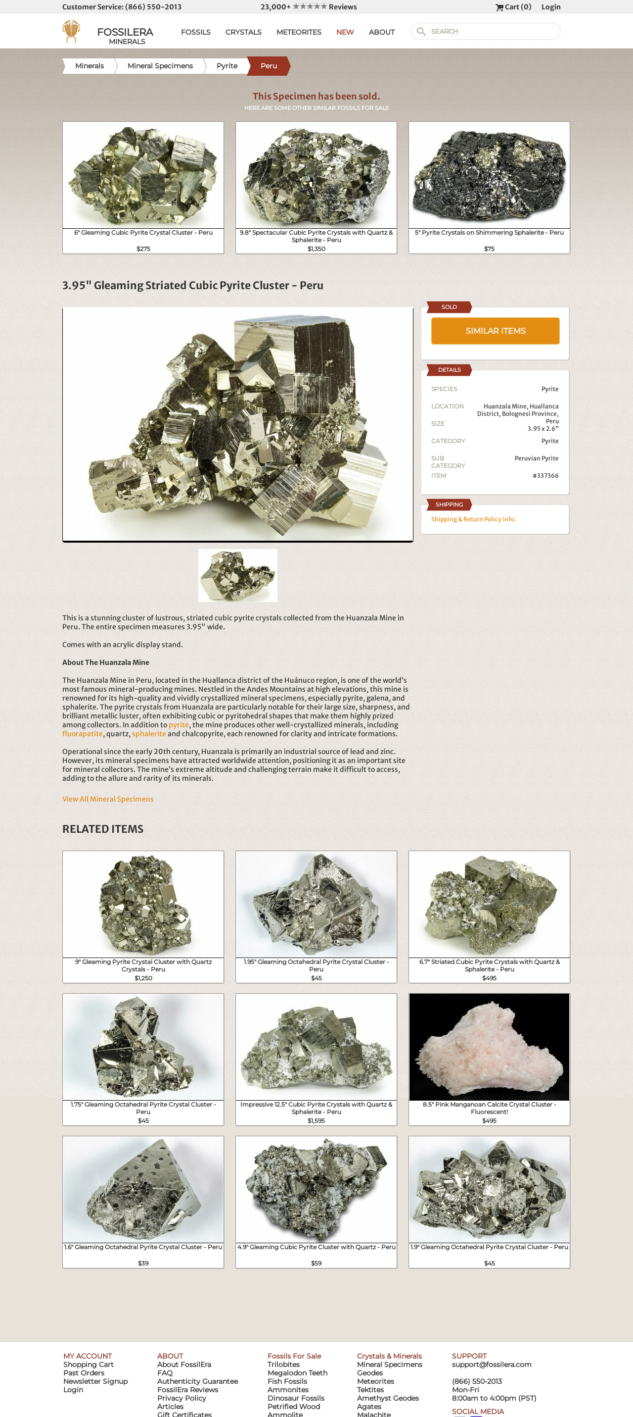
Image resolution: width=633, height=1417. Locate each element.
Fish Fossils (287, 1381)
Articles (170, 1406)
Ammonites (288, 1389)
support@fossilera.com (492, 1364)
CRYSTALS (244, 32)
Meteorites (375, 1381)
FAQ (165, 1372)
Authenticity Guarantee (197, 1381)
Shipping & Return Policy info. (473, 519)
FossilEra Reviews (187, 1389)
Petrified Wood (294, 1406)
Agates (369, 1406)
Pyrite (550, 441)
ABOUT (382, 32)
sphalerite (149, 733)
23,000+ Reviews (309, 6)
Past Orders (83, 1372)
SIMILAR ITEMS (496, 331)
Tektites (370, 1389)
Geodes (370, 1372)
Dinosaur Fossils (296, 1398)
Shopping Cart (88, 1364)
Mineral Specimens (389, 1364)
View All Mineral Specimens (108, 799)
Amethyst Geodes (388, 1398)
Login (551, 6)
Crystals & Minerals (389, 1356)
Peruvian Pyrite (537, 458)
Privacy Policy (181, 1398)
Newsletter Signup (95, 1381)
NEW (345, 32)
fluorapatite (82, 733)
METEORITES (298, 32)
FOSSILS (196, 32)
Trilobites (284, 1364)
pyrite (179, 724)
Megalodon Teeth (297, 1372)
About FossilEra (184, 1364)
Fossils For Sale (294, 1356)
